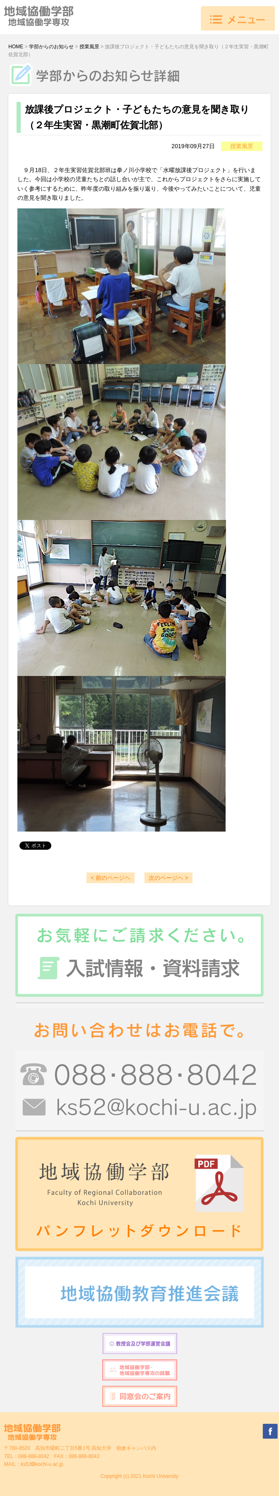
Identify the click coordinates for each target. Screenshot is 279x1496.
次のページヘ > (168, 877)
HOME (15, 47)
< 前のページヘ (110, 877)
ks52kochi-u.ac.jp (42, 1464)
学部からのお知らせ (51, 47)
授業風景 (89, 47)
